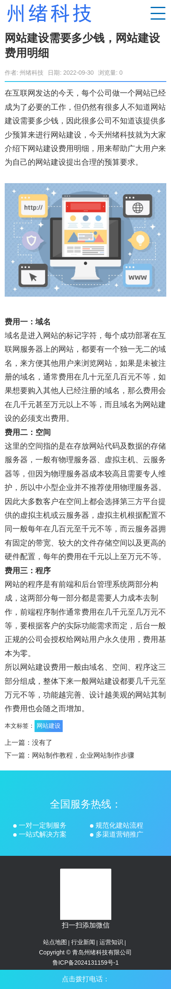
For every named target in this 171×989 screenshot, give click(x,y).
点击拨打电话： (86, 979)
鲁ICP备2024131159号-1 (85, 962)
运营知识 (111, 942)
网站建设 (49, 725)
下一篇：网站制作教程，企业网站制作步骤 (69, 755)
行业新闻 (83, 942)
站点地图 (55, 942)
